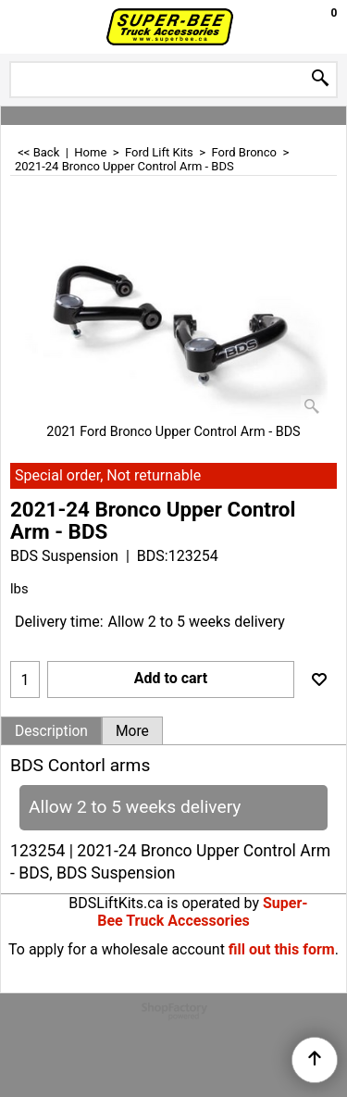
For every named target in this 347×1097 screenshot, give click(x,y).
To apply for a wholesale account (116, 949)
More (132, 731)
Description (51, 731)
